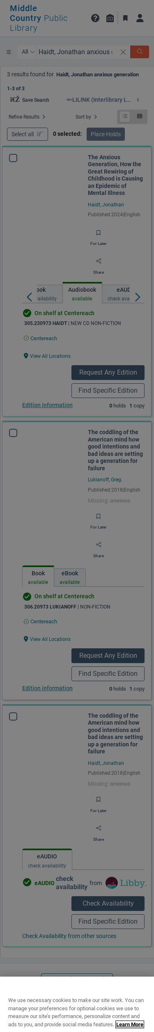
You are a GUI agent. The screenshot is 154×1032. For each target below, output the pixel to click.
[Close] (144, 1008)
